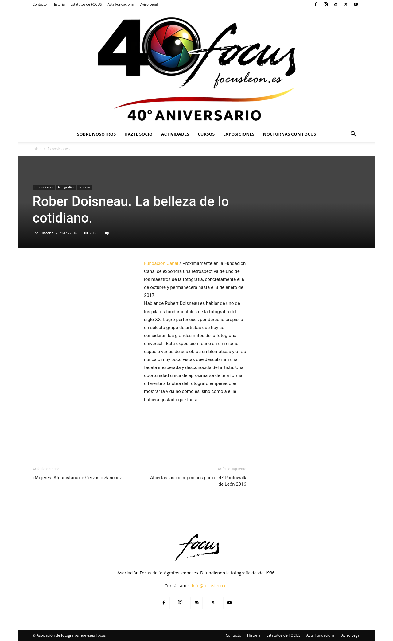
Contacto (40, 4)
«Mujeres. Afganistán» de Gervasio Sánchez (77, 477)
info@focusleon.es (210, 586)
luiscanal (47, 233)
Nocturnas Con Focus (289, 134)
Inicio (37, 148)
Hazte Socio (138, 134)
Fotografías (66, 187)
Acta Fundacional (120, 4)
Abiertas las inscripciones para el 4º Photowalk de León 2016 (198, 481)
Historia (59, 4)
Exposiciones (238, 134)
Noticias (85, 187)
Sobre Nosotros (96, 134)
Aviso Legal (149, 4)
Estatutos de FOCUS (86, 4)
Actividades (175, 134)
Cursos (206, 134)
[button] (353, 135)
